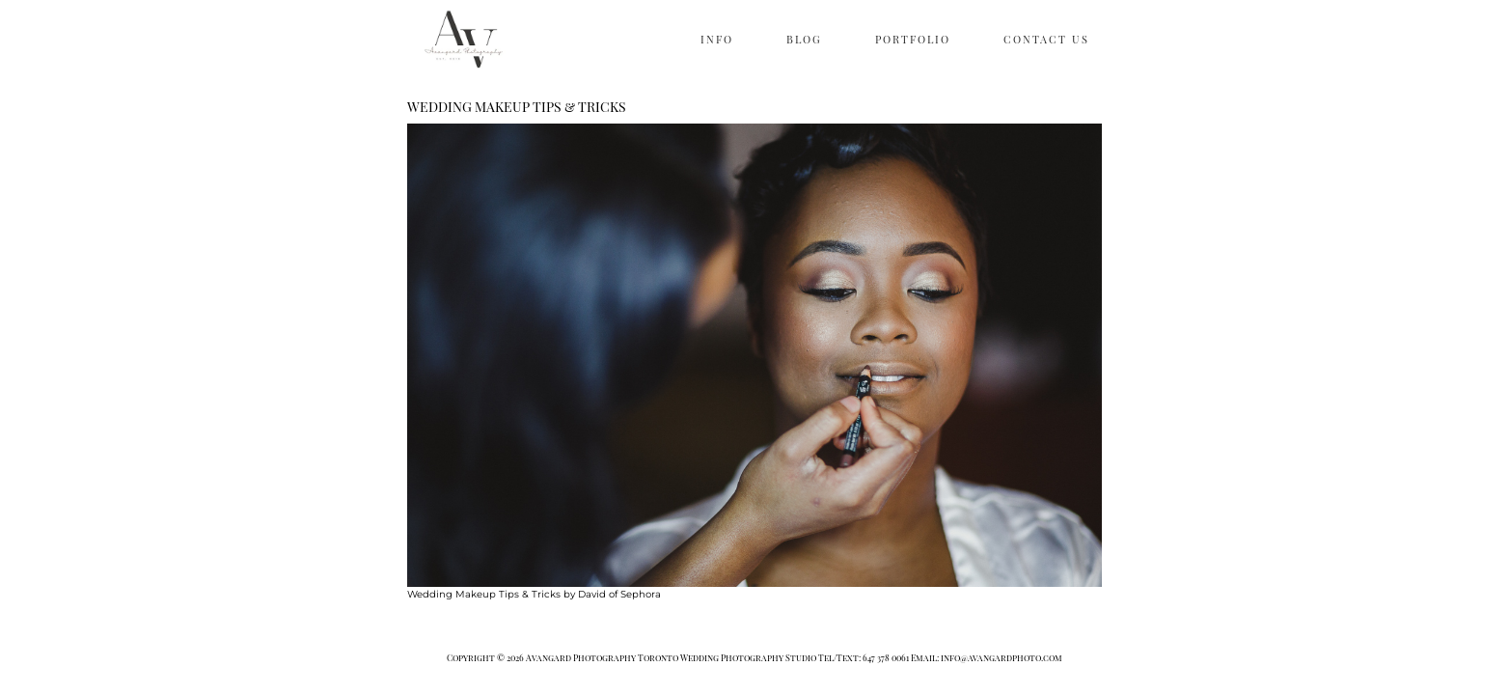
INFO (716, 39)
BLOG (804, 39)
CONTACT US (1046, 39)
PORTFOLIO (912, 39)
